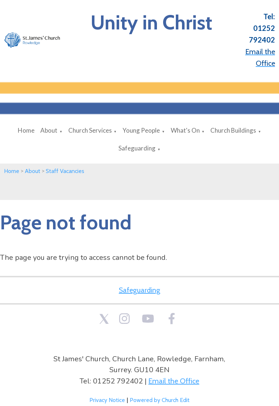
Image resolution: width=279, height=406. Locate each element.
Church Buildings (233, 130)
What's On (185, 130)
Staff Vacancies (65, 171)
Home (26, 130)
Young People (141, 130)
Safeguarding (136, 148)
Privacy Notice (107, 400)
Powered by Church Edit (160, 400)
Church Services (90, 130)
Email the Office (173, 381)
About (48, 130)
